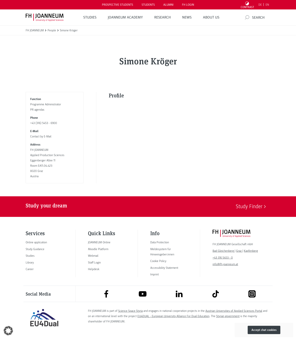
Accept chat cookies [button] (264, 330)
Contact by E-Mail (40, 136)
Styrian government (228, 316)
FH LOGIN (188, 5)
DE (260, 5)
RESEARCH (162, 17)
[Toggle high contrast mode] (247, 4)
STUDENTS (148, 5)
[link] (44, 242)
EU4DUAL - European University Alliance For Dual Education (173, 316)
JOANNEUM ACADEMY (125, 17)
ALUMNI (168, 5)
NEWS (187, 17)
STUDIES (89, 17)
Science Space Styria (130, 311)
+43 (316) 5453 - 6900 (43, 123)
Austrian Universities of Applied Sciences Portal (233, 311)
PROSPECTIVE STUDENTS (117, 5)
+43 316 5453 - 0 (223, 258)
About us (211, 17)
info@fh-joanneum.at (225, 264)
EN (267, 5)
